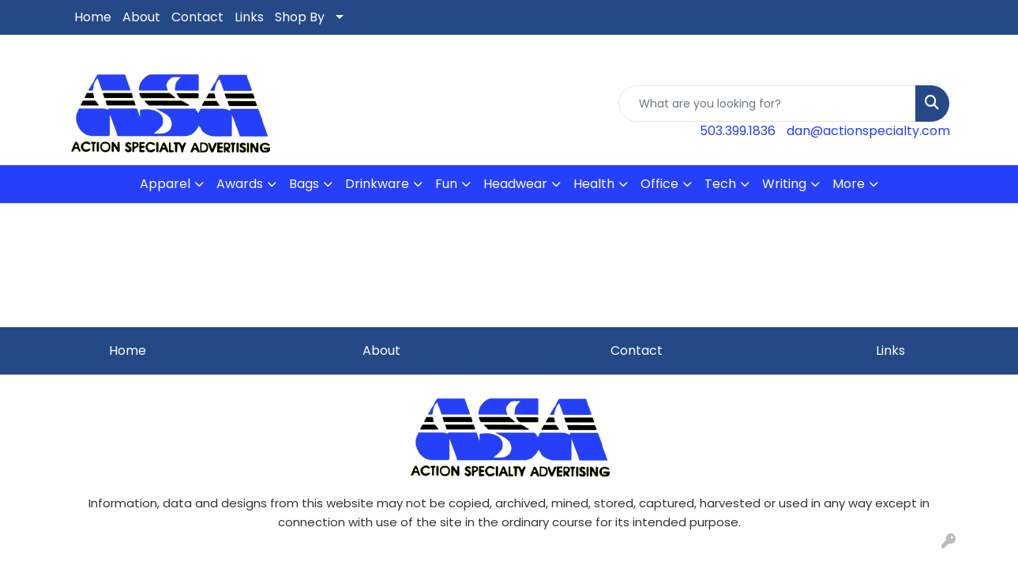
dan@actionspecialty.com (868, 131)
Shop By (300, 17)
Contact (197, 17)
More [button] (848, 184)
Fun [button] (446, 184)
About (141, 17)
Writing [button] (784, 184)
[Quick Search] (767, 103)
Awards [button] (239, 184)
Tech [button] (720, 184)
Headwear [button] (515, 184)
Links (249, 17)
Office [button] (659, 184)
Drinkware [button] (377, 184)
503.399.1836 (738, 131)
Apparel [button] (165, 184)
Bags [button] (304, 184)
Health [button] (593, 184)
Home (92, 17)
